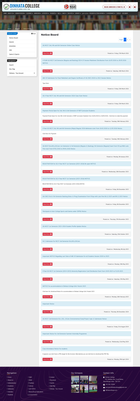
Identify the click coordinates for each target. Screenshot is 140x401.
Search (11, 65)
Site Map (12, 69)
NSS (10, 50)
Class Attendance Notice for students (55, 349)
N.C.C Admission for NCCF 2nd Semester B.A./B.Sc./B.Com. (61, 241)
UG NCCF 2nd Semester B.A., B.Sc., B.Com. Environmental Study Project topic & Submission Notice (75, 319)
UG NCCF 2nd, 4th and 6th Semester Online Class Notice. (61, 45)
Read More (47, 53)
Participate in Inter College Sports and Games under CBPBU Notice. (65, 211)
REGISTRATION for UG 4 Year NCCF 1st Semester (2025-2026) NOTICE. (66, 179)
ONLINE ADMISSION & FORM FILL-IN (114, 7)
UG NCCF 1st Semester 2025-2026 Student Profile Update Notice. (64, 226)
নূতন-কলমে (85, 13)
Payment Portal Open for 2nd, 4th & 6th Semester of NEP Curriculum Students (69, 111)
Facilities (71, 13)
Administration (20, 13)
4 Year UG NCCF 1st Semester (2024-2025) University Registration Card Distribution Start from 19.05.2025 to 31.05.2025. (83, 271)
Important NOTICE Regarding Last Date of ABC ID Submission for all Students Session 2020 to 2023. (76, 256)
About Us (11, 13)
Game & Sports (14, 54)
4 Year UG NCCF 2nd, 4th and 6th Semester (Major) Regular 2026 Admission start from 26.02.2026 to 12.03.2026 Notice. (82, 128)
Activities (45, 13)
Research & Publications (97, 13)
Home (5, 13)
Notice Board (27, 29)
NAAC (64, 13)
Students (53, 13)
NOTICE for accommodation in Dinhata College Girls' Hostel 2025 (64, 286)
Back (33, 33)
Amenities (12, 46)
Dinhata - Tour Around (16, 73)
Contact (118, 13)
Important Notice (48, 304)
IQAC (59, 13)
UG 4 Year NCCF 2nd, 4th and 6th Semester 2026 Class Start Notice (65, 96)
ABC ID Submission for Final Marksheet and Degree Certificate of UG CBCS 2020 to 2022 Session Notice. (77, 78)
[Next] (130, 39)
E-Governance (110, 13)
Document (125, 13)
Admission (37, 13)
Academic (29, 13)
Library (78, 13)
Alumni (11, 42)
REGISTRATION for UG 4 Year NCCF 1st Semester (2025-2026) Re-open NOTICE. (69, 164)
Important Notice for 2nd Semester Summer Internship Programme (65, 334)
